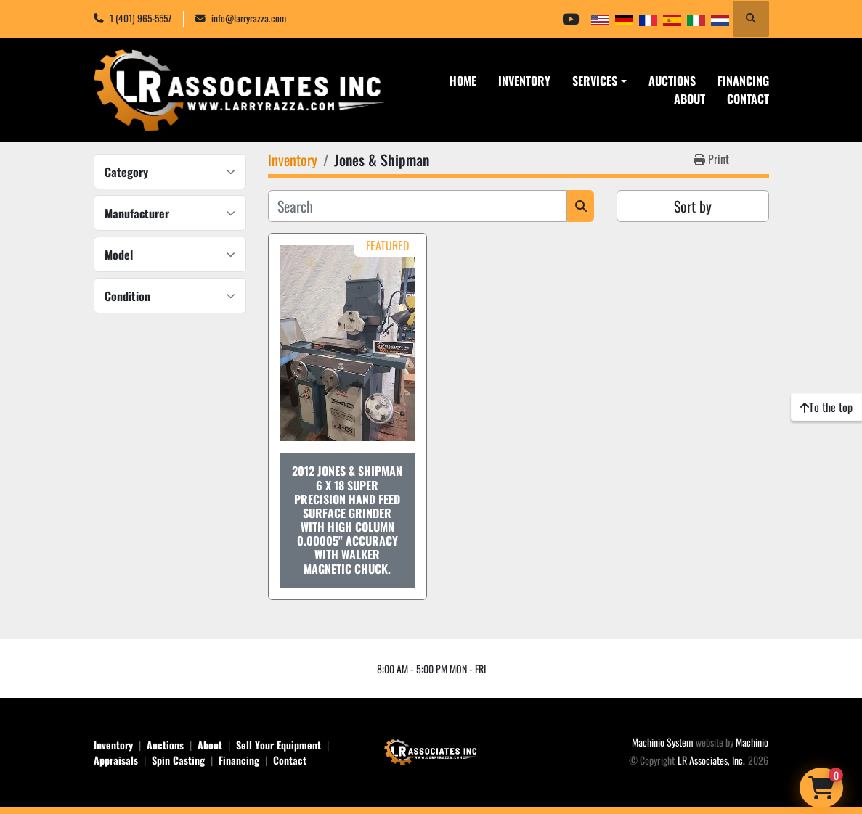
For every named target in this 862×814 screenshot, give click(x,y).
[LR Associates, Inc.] (431, 750)
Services (594, 80)
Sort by (693, 206)
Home (463, 80)
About (689, 98)
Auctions (672, 80)
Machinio (752, 741)
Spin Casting (178, 760)
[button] (599, 80)
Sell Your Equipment (278, 744)
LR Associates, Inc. (711, 760)
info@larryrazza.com (248, 18)
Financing (743, 80)
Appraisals (116, 760)
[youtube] (569, 19)
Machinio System (663, 741)
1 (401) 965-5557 (140, 18)
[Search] (418, 206)
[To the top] (826, 407)
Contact (748, 98)
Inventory (524, 80)
